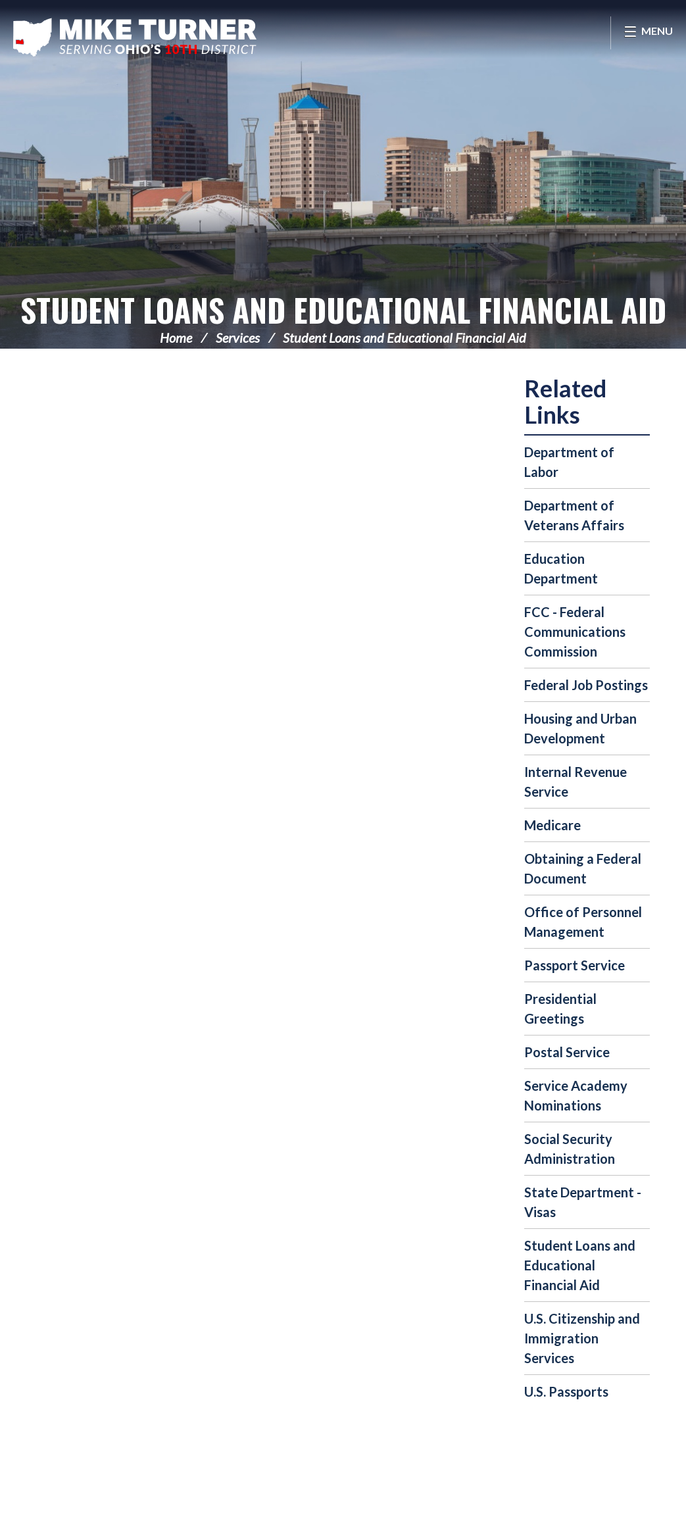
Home (176, 337)
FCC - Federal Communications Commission (574, 631)
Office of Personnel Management (583, 921)
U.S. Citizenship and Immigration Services (582, 1338)
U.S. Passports (566, 1391)
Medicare (552, 825)
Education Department (561, 568)
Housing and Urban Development (580, 728)
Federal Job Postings (586, 685)
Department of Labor (569, 462)
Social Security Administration (569, 1148)
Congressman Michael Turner (135, 37)
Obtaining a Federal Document (582, 868)
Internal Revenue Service (575, 781)
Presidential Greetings (560, 1008)
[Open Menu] (648, 32)
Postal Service (567, 1052)
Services (238, 337)
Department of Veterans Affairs (574, 515)
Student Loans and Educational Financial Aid (343, 309)
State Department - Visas (582, 1202)
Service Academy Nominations (575, 1095)
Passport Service (574, 965)
